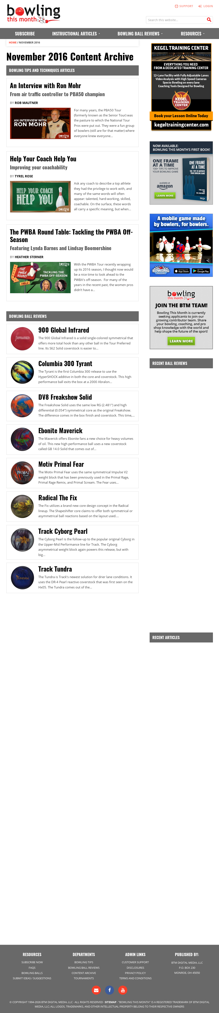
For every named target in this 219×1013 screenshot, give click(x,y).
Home (13, 42)
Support (183, 6)
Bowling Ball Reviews (83, 968)
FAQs (32, 968)
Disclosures (135, 968)
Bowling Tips (83, 962)
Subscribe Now (32, 962)
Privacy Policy (135, 973)
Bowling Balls (32, 973)
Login (205, 5)
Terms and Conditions (135, 978)
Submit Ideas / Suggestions (32, 978)
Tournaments (84, 978)
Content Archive (84, 973)
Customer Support (135, 962)
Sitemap (110, 1002)
